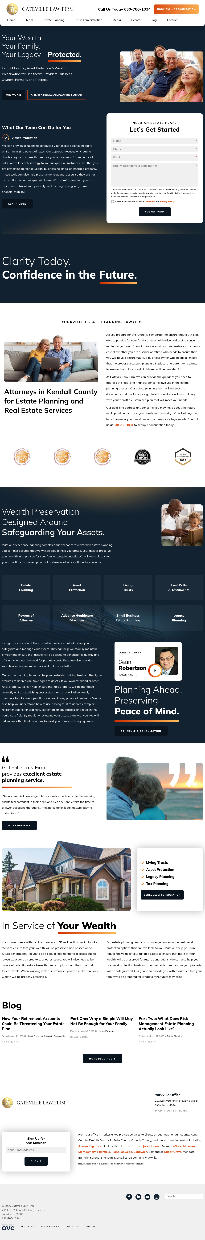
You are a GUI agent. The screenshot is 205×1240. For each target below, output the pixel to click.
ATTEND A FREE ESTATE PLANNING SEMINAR (56, 94)
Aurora (83, 1146)
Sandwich (140, 1152)
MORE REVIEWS (19, 825)
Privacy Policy (167, 201)
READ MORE (11, 1042)
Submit (36, 1161)
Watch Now (128, 674)
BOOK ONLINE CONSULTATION (176, 9)
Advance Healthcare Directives (77, 617)
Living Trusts (128, 587)
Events (135, 20)
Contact (172, 20)
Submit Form (154, 211)
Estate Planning (54, 20)
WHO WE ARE (13, 94)
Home (11, 20)
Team (29, 20)
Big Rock (95, 1146)
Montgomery (87, 1152)
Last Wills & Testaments (178, 587)
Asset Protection (77, 587)
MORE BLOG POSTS (102, 1058)
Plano (115, 1152)
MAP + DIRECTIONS (171, 1110)
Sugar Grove (172, 1152)
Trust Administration (88, 20)
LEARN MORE (17, 203)
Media (117, 20)
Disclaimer (150, 201)
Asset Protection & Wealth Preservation (47, 1036)
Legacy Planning (179, 617)
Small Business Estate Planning (128, 617)
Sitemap (91, 1227)
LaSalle (177, 1146)
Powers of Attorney (26, 617)
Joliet (146, 1146)
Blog (154, 20)
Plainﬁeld (103, 1152)
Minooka (189, 1146)
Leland (156, 1146)
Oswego (126, 1152)
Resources (27, 1227)
